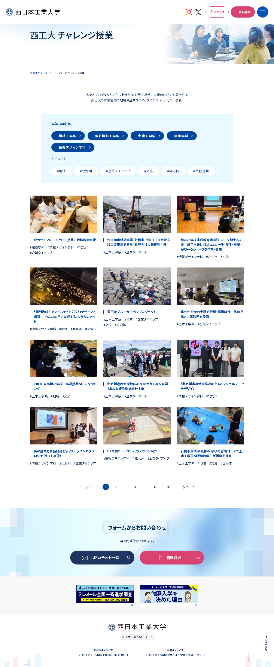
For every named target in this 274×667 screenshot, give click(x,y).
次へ (185, 486)
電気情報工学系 (107, 136)
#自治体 (173, 171)
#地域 (61, 171)
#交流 (148, 171)
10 (168, 486)
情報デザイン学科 (72, 147)
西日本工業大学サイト (136, 637)
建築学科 (181, 136)
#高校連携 (201, 171)
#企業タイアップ (118, 171)
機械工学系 (67, 136)
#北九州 (86, 171)
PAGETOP (266, 645)
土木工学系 (146, 136)
